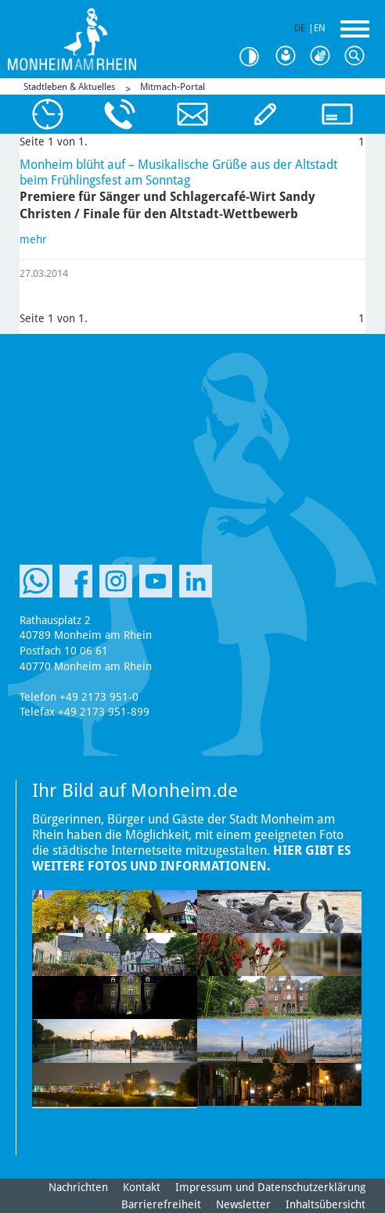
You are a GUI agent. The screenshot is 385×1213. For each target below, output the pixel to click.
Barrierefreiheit (161, 1204)
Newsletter (243, 1204)
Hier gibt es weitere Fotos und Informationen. (191, 858)
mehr (33, 239)
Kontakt (141, 1187)
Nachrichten (78, 1187)
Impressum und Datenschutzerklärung (270, 1187)
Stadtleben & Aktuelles (69, 86)
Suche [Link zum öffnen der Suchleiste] (358, 56)
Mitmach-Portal (172, 86)
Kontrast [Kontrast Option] (255, 56)
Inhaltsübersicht (325, 1204)
